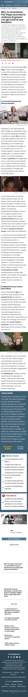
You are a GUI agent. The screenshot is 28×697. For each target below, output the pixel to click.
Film (9, 8)
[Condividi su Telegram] (12, 63)
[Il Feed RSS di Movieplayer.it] (19, 657)
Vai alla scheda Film (14, 539)
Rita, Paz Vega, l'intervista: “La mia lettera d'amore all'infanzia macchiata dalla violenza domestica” (13, 566)
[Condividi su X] (6, 63)
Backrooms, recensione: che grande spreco (12, 637)
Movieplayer (3, 8)
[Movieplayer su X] (11, 657)
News (2, 5)
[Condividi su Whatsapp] (9, 63)
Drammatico (19, 532)
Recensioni (9, 5)
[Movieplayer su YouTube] (16, 657)
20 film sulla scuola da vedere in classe (12, 644)
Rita (17, 292)
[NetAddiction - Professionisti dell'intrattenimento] (17, 681)
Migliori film (17, 5)
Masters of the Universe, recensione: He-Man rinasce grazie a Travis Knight (12, 628)
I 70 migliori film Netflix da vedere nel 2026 (12, 619)
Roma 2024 (14, 518)
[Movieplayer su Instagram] (14, 657)
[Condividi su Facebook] (2, 63)
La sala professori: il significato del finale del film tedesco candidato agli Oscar (12, 611)
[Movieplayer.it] (9, 2)
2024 (14, 532)
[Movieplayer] (14, 654)
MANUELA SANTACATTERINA (14, 60)
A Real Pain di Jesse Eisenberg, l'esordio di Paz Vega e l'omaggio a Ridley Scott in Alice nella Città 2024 (13, 592)
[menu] (2, 2)
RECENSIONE (3, 60)
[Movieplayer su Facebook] (8, 657)
